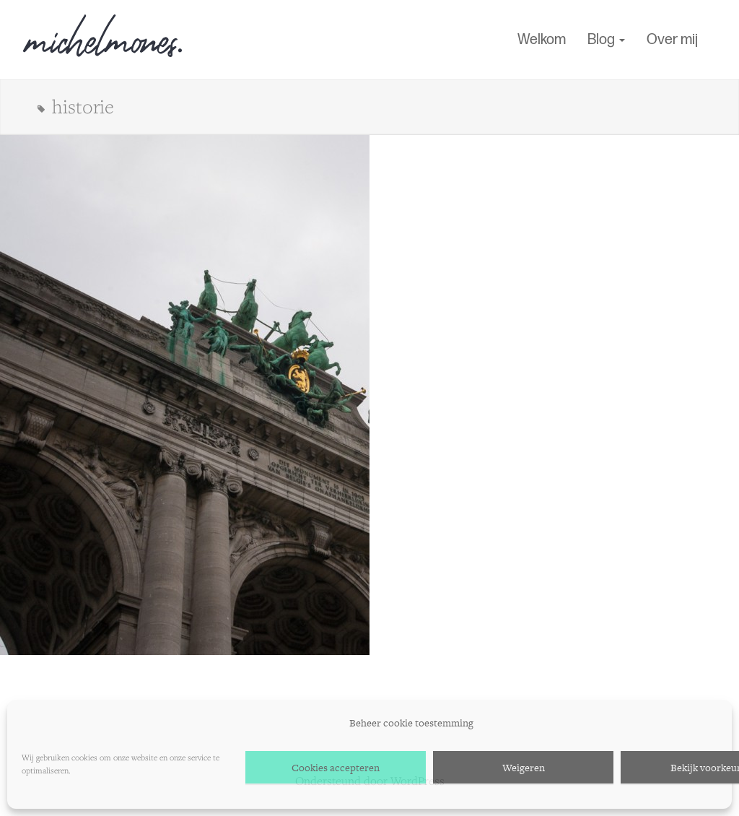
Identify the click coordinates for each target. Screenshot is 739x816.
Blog (606, 39)
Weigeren (523, 767)
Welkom (541, 39)
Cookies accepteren (336, 767)
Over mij (672, 39)
